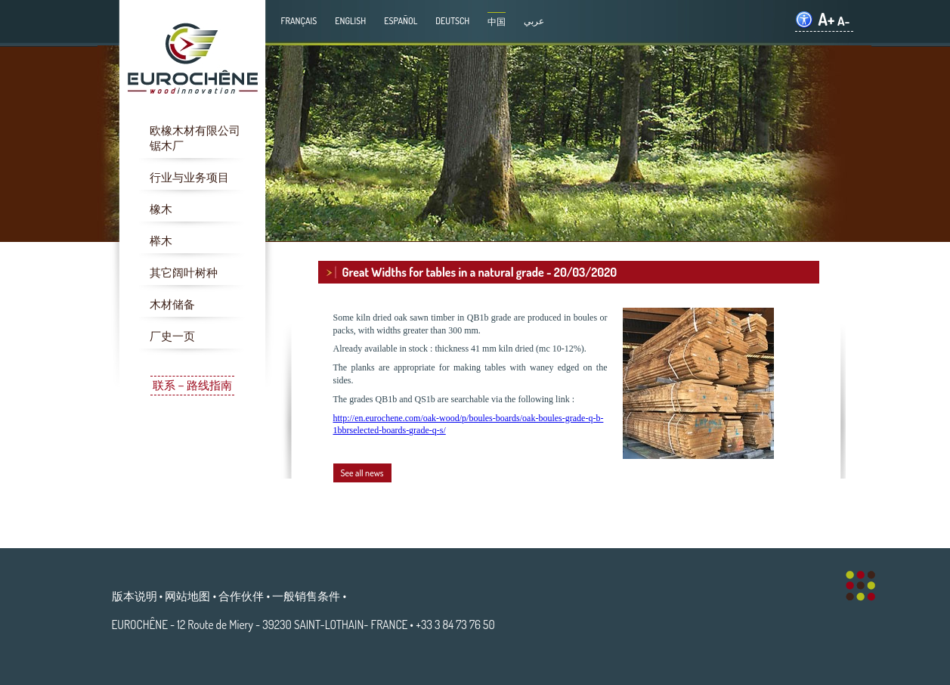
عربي (534, 20)
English (350, 20)
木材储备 (172, 304)
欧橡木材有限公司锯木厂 (195, 138)
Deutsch (452, 20)
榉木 (161, 241)
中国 (496, 21)
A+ (826, 19)
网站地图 (187, 595)
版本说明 (134, 595)
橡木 (161, 209)
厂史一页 (172, 336)
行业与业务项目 (189, 177)
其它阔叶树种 (184, 272)
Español (400, 20)
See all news (362, 473)
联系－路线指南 (192, 385)
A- (843, 21)
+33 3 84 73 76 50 (455, 624)
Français (299, 20)
